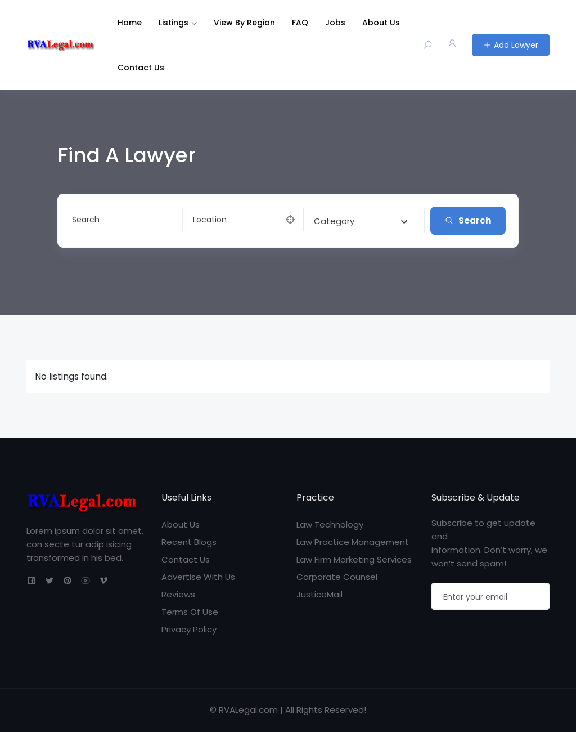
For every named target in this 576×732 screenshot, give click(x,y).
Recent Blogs (189, 542)
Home (130, 22)
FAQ (300, 22)
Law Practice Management (352, 542)
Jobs (335, 22)
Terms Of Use (189, 612)
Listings (173, 22)
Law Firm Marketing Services (354, 559)
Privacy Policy (189, 629)
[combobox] (360, 220)
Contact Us (141, 67)
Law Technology (329, 524)
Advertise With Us (198, 577)
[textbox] (334, 221)
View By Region (244, 22)
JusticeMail (319, 594)
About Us (381, 22)
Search (468, 220)
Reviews (178, 594)
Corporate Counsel (336, 577)
